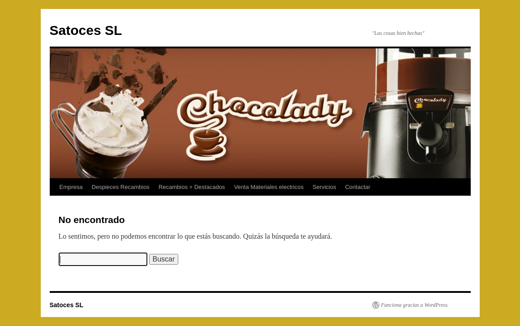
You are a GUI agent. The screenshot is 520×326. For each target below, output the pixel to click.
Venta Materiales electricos (268, 187)
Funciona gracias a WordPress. (415, 305)
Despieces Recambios (121, 187)
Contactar (357, 187)
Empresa (71, 187)
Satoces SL (86, 30)
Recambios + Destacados (192, 187)
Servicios (324, 187)
